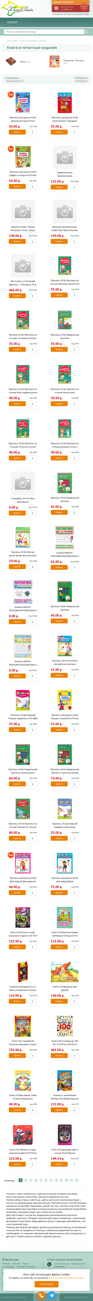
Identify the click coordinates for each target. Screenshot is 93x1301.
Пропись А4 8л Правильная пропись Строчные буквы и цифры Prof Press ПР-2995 (64, 773)
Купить (17, 132)
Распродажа (8, 1266)
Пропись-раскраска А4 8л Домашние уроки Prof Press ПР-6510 (23, 121)
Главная (6, 1263)
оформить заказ (84, 7)
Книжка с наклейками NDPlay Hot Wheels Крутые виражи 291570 (65, 1099)
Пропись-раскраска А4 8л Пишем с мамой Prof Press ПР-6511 (65, 718)
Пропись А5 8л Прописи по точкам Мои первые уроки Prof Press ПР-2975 (23, 392)
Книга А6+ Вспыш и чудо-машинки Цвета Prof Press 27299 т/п (23, 1153)
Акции (25, 1263)
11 (71, 1180)
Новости (16, 1263)
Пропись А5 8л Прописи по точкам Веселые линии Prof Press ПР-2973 (64, 284)
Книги (25, 61)
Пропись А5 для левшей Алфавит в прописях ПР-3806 (64, 827)
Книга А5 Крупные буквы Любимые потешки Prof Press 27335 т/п (65, 936)
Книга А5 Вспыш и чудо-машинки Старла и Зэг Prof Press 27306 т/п (23, 936)
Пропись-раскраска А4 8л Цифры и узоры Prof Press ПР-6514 (22, 175)
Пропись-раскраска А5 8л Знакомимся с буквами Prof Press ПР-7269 (64, 121)
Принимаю (46, 1284)
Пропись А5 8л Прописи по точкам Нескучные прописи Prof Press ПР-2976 (64, 392)
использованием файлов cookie (67, 1277)
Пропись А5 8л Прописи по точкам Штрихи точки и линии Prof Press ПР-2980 (65, 447)
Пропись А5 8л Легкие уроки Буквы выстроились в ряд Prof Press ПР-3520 (23, 555)
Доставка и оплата (26, 1266)
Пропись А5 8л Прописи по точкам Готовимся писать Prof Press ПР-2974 (23, 338)
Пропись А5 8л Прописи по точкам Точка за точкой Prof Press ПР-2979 (23, 447)
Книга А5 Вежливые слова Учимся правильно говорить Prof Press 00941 (22, 1099)
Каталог (12, 22)
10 (66, 1180)
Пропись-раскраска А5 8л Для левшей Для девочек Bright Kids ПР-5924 (23, 881)
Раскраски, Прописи (74, 61)
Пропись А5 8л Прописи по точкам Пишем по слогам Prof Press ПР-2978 (23, 827)
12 (76, 1180)
